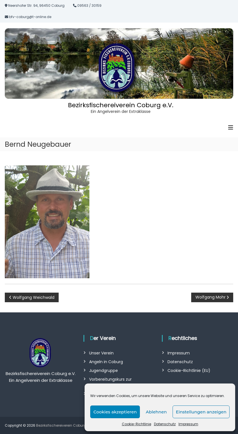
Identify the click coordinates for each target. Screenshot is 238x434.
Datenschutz (165, 424)
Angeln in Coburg (106, 362)
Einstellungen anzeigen (201, 412)
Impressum (188, 424)
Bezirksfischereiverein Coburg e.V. (120, 105)
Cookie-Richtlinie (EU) (189, 370)
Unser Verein (101, 353)
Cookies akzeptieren (115, 412)
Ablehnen (156, 412)
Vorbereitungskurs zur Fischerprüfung (110, 382)
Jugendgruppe (103, 370)
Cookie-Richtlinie (136, 424)
